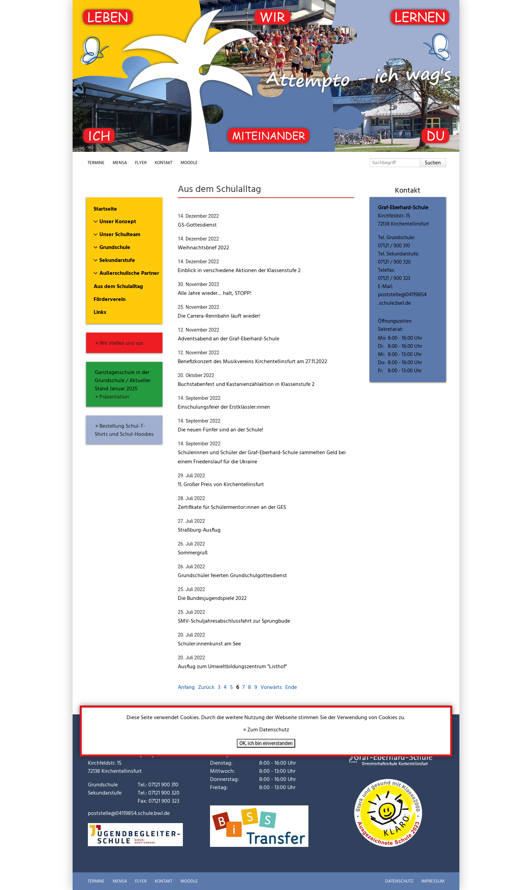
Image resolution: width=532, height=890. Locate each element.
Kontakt (163, 162)
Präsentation (114, 397)
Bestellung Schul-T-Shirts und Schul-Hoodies (124, 430)
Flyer (141, 162)
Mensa (120, 162)
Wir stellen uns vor (121, 343)
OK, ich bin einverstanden (266, 743)
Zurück (206, 687)
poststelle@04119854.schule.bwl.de (402, 299)
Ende (291, 687)
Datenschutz (399, 881)
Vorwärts (271, 687)
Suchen (433, 163)
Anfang (186, 687)
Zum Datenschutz (268, 730)
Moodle (189, 162)
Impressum (432, 881)
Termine (96, 162)
